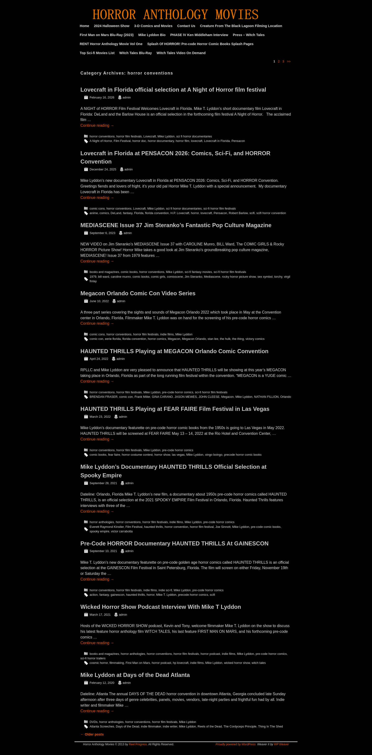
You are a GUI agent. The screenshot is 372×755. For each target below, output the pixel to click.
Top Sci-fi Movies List (97, 53)
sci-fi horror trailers (93, 658)
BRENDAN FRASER (104, 397)
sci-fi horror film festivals (219, 208)
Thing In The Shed (270, 726)
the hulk (225, 339)
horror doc (139, 141)
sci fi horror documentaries (194, 136)
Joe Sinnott (223, 527)
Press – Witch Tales (249, 35)
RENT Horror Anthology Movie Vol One (111, 44)
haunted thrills (153, 527)
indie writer (170, 726)
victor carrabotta (122, 531)
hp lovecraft (181, 663)
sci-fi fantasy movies (198, 272)
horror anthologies (102, 522)
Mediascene (212, 276)
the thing (238, 339)
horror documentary (161, 141)
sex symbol (265, 276)
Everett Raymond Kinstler (107, 527)
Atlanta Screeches (102, 726)
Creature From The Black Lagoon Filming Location (241, 26)
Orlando (285, 397)
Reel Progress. (138, 744)
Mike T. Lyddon (166, 594)
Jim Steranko (193, 276)
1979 (93, 276)
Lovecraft (150, 136)
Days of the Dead (127, 726)
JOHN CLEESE (209, 397)
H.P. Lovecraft (180, 213)
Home (84, 26)
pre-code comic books (266, 527)
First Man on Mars (138, 663)
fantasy (127, 213)
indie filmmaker (151, 726)
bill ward (103, 276)
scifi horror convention (271, 213)
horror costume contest (137, 454)
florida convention (157, 213)
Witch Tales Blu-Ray (135, 53)
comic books (129, 272)
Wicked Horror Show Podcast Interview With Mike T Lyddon (160, 607)
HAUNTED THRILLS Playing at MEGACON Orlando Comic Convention (174, 351)
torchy (278, 276)
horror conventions (102, 136)
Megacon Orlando (194, 339)
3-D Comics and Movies (153, 26)
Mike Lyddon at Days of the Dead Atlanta (135, 675)
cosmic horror (99, 663)
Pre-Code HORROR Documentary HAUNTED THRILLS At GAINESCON (174, 543)
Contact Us (186, 26)
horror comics (157, 339)
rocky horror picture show (239, 276)
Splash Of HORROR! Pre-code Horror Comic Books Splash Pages (200, 44)
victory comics (255, 339)
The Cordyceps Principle (239, 726)
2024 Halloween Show (112, 26)
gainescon (117, 594)
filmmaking (116, 663)
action (94, 594)
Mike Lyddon (166, 136)
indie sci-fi (165, 590)
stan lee (213, 339)
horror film (182, 141)
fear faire (114, 454)
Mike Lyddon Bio (152, 35)
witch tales (259, 663)
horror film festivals (129, 136)
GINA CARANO (162, 397)
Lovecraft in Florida (217, 141)
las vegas (178, 454)
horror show (162, 454)
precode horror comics (193, 594)
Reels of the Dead (210, 726)
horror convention (176, 527)
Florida (138, 213)
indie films (167, 334)
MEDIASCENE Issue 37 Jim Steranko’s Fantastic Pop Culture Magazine (175, 225)
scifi (252, 213)
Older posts (92, 734)
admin (127, 97)
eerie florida (113, 339)
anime (94, 213)
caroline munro (121, 276)
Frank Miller (142, 397)
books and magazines (104, 272)
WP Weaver (281, 744)
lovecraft (196, 141)
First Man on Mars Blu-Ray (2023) (107, 35)
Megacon (174, 339)
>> (289, 61)
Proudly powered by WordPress (236, 744)
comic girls (158, 276)
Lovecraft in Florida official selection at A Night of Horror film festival (173, 89)
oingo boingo (213, 454)
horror (195, 213)
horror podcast (210, 654)
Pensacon (238, 141)
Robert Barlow (238, 213)
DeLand (116, 213)
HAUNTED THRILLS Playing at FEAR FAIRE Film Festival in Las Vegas (175, 409)
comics (104, 213)
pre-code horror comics (177, 392)
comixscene (175, 276)
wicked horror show (237, 663)
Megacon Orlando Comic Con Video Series (137, 293)
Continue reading (97, 125)
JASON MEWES (186, 397)
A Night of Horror (101, 141)
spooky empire (99, 531)
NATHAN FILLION (266, 397)
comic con (96, 339)
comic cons (97, 208)
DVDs (94, 722)
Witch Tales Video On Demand (181, 53)
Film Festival (122, 141)
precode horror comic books (242, 454)
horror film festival (202, 527)
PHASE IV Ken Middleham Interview (199, 35)
